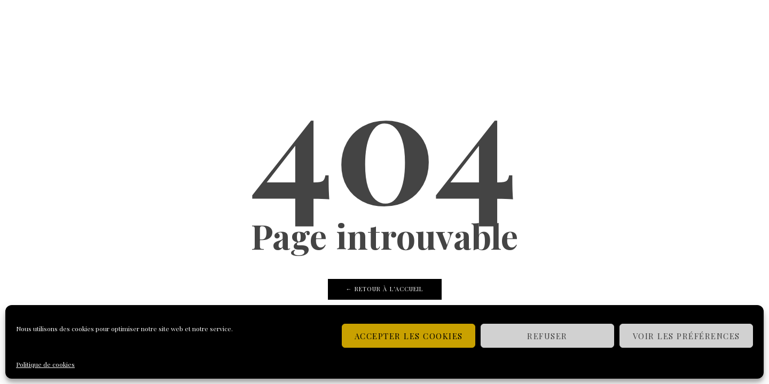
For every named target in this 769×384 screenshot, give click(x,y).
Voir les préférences (686, 336)
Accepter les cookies (409, 336)
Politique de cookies (45, 364)
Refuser (547, 336)
